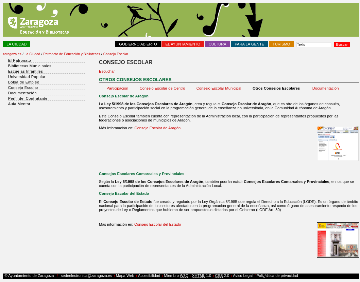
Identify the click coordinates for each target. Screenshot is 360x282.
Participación (117, 88)
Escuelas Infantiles (25, 71)
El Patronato (19, 60)
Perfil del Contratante (28, 98)
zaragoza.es (12, 54)
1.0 (201, 276)
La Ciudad (16, 44)
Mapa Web (125, 276)
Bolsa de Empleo (23, 82)
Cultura (217, 44)
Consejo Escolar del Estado (157, 224)
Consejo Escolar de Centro (162, 88)
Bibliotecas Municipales (30, 66)
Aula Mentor (19, 104)
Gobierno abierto (138, 44)
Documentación (325, 88)
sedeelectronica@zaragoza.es (86, 276)
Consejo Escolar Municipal (218, 88)
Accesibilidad (149, 276)
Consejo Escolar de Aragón (157, 128)
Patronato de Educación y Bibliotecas (72, 54)
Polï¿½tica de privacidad (277, 276)
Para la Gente (249, 44)
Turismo (281, 44)
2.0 (222, 276)
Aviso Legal (243, 276)
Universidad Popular (27, 77)
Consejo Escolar (115, 54)
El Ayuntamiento (182, 44)
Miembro (176, 276)
